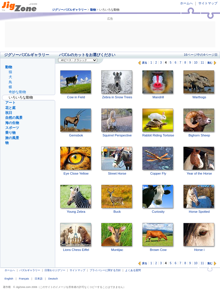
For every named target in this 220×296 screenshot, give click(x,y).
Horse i (199, 237)
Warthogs (199, 84)
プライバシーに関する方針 (105, 270)
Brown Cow (158, 237)
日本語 (38, 278)
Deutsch (53, 278)
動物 (93, 9)
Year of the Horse (199, 161)
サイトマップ (207, 3)
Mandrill (158, 84)
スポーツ (12, 128)
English (9, 278)
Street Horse (117, 161)
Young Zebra (76, 199)
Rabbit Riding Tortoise (158, 122)
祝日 (8, 113)
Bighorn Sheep (199, 122)
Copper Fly (158, 161)
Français (24, 278)
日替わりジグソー (55, 270)
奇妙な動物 (17, 92)
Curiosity (158, 199)
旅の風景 (12, 138)
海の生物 (12, 123)
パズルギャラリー (29, 270)
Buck (117, 199)
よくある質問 (133, 270)
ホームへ (186, 3)
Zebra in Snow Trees (117, 84)
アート (10, 103)
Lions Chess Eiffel (76, 237)
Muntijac (117, 237)
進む (209, 62)
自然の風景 (14, 118)
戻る (144, 62)
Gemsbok (76, 122)
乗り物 (10, 133)
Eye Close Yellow (76, 161)
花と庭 (10, 108)
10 (195, 62)
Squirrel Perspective (117, 122)
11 (202, 62)
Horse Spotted (199, 199)
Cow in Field (76, 84)
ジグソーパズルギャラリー (69, 9)
